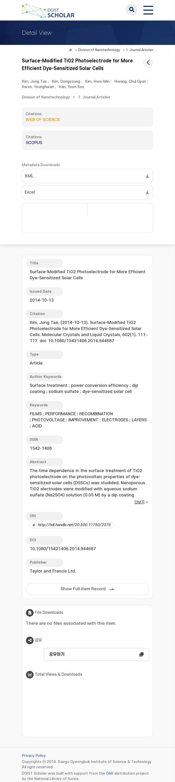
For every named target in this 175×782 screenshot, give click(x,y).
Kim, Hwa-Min (97, 81)
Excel (30, 192)
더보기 (139, 502)
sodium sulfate (64, 391)
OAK (109, 773)
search (131, 9)
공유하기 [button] (56, 654)
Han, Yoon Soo (71, 87)
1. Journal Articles (139, 50)
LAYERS (139, 420)
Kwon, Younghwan (38, 87)
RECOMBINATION (96, 414)
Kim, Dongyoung (66, 81)
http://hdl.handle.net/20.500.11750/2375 (74, 525)
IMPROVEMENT (83, 420)
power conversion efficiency (99, 385)
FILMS (36, 414)
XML (29, 176)
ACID (37, 426)
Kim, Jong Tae (34, 81)
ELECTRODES (115, 420)
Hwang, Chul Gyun (130, 81)
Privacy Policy (34, 756)
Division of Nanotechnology (99, 50)
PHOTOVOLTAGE (48, 420)
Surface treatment (48, 385)
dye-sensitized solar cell (107, 391)
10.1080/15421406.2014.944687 (63, 549)
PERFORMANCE (60, 414)
